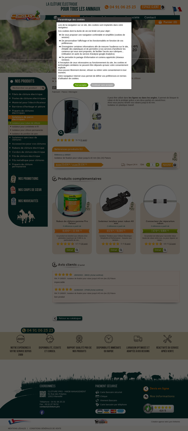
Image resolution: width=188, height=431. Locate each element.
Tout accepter (81, 85)
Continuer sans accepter (102, 85)
